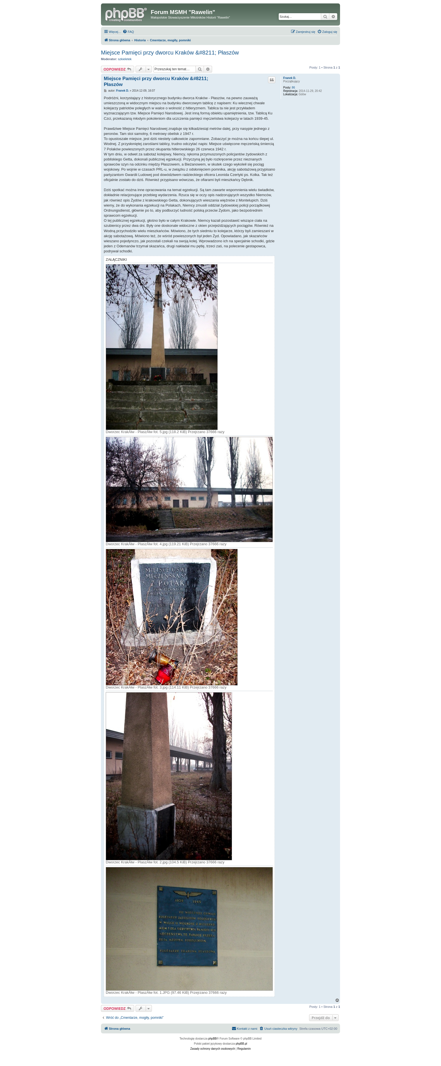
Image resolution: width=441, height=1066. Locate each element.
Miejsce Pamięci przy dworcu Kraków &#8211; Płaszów (170, 52)
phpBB (212, 1038)
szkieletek (125, 59)
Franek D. (289, 78)
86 (293, 87)
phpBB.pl (241, 1043)
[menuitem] (128, 31)
